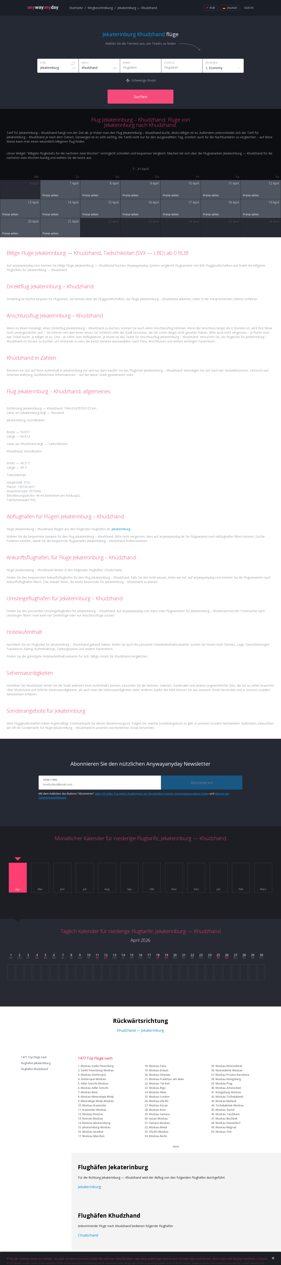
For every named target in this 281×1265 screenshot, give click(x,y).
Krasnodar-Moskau (94, 1110)
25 (218, 955)
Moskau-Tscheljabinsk (229, 1096)
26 (227, 955)
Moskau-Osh (224, 1132)
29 (252, 955)
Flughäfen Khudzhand (34, 1069)
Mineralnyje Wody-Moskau (97, 1101)
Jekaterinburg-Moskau (96, 1127)
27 (235, 955)
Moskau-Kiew (89, 1092)
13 (114, 955)
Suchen (140, 96)
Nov (174, 889)
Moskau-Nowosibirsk (229, 1066)
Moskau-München (93, 1136)
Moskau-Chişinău (159, 1075)
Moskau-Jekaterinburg (96, 1123)
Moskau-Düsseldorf (228, 1123)
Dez (196, 889)
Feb (241, 889)
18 (158, 955)
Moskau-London (159, 1096)
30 (261, 955)
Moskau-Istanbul (92, 1132)
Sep (129, 889)
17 (149, 955)
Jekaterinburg (121, 529)
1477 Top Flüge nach (34, 1057)
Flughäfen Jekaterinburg (35, 1063)
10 (88, 955)
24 (209, 955)
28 (244, 955)
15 (131, 955)
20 (175, 955)
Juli (84, 889)
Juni (62, 889)
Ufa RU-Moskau (158, 1132)
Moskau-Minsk (158, 1127)
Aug (106, 889)
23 (201, 955)
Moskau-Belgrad (226, 1127)
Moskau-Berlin (158, 1136)
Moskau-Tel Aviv (159, 1083)
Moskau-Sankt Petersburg (97, 1066)
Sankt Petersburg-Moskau (97, 1070)
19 (166, 955)
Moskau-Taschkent (228, 1114)
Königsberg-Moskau (228, 1092)
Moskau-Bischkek (227, 1118)
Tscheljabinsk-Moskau (229, 1105)
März (263, 889)
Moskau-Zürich (225, 1110)
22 (192, 955)
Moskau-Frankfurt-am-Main (166, 1079)
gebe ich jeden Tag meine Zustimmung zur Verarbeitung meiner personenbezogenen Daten (152, 793)
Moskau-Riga (157, 1088)
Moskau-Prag (224, 1083)
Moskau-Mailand (226, 1101)
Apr (17, 889)
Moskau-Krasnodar (94, 1105)
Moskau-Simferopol (93, 1075)
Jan (218, 889)
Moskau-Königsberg (228, 1079)
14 (123, 955)
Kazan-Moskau (158, 1118)
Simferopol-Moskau (93, 1079)
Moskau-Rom (157, 1110)
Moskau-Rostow (92, 1114)
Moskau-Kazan (158, 1105)
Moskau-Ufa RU (158, 1101)
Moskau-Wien (157, 1092)
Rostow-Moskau (92, 1118)
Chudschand (88, 1235)
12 (106, 955)
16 (140, 955)
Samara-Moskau (159, 1123)
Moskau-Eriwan (158, 1070)
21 (184, 955)
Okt (152, 889)
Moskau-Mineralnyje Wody (97, 1096)
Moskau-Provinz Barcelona (232, 1075)
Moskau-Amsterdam (228, 1088)
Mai (40, 889)
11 (97, 955)
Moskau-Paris (157, 1066)
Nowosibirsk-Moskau (229, 1070)
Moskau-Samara (159, 1114)
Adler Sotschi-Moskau (94, 1083)
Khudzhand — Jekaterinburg (140, 1030)
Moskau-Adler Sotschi (94, 1088)
